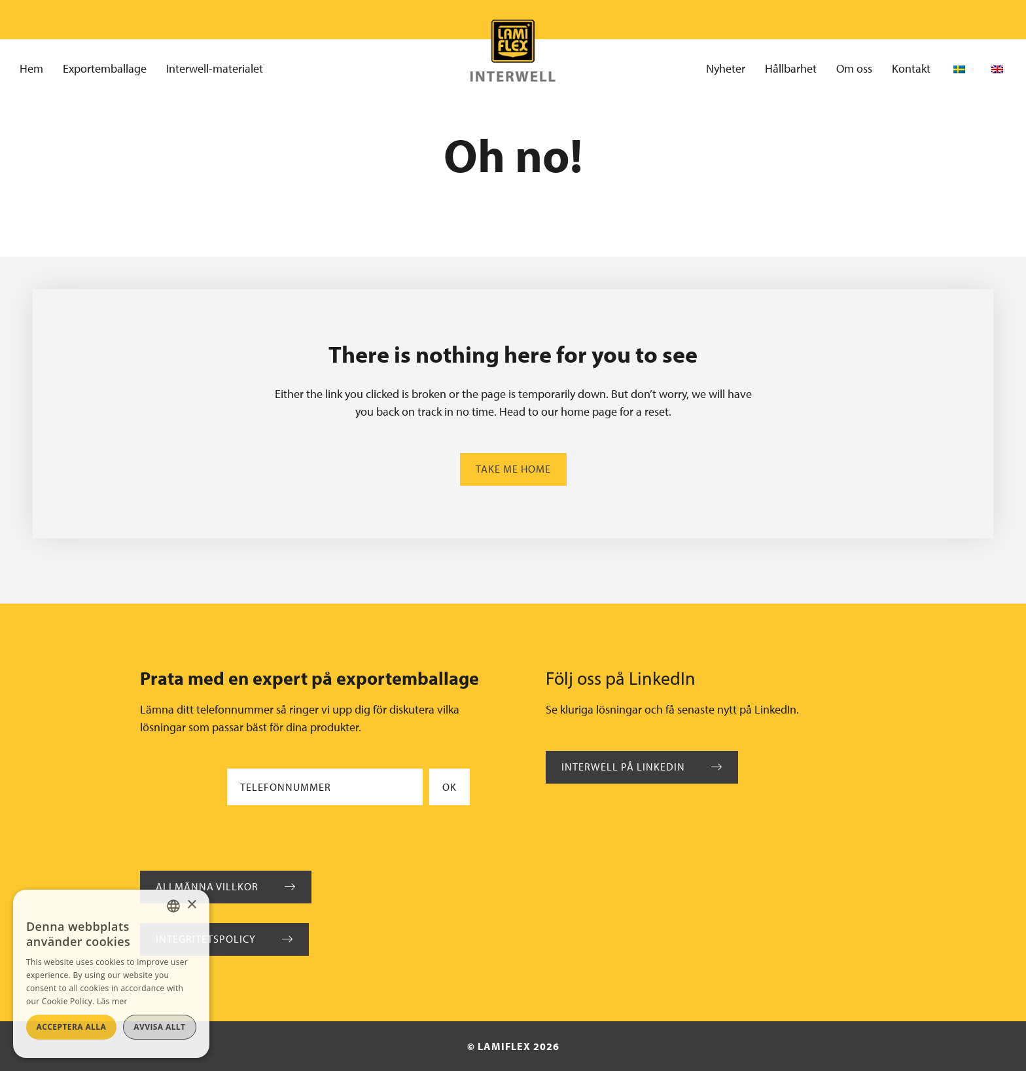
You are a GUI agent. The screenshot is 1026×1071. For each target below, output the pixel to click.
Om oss (854, 68)
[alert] (111, 974)
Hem (31, 68)
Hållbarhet (791, 68)
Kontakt (911, 68)
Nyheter (725, 68)
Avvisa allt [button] (159, 1026)
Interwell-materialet (214, 68)
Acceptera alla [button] (72, 1026)
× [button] (191, 905)
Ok (449, 786)
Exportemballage (105, 68)
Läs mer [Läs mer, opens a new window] (112, 1001)
